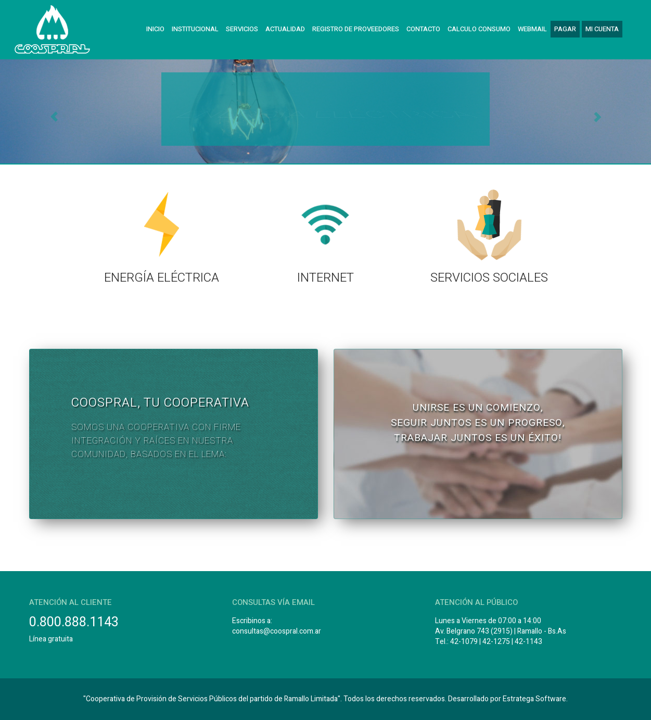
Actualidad (285, 29)
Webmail (532, 29)
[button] (49, 111)
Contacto (423, 29)
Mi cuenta (602, 29)
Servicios (242, 29)
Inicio (155, 29)
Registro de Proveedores (355, 29)
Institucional (195, 29)
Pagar (565, 29)
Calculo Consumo (479, 29)
